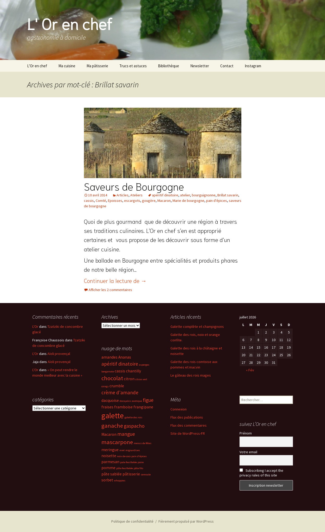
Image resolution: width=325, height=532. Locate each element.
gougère (149, 200)
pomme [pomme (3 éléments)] (108, 467)
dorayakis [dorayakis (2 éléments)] (125, 401)
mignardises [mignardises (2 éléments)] (132, 450)
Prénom (246, 433)
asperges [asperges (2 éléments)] (144, 364)
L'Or (35, 326)
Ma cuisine (66, 65)
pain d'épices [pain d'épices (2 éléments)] (139, 456)
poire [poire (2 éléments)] (141, 462)
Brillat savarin (227, 195)
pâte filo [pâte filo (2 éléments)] (138, 468)
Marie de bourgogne (188, 200)
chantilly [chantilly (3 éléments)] (133, 370)
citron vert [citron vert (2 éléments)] (141, 379)
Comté (101, 200)
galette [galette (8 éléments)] (112, 415)
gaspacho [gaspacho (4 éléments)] (134, 426)
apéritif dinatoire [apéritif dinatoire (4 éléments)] (119, 364)
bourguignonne (204, 195)
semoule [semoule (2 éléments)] (146, 474)
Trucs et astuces (133, 65)
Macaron (164, 200)
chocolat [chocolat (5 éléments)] (112, 378)
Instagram (253, 65)
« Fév (250, 370)
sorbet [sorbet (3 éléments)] (107, 479)
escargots (132, 200)
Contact (227, 65)
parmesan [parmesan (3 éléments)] (110, 461)
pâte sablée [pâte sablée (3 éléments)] (111, 473)
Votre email (248, 452)
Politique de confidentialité (132, 521)
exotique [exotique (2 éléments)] (137, 401)
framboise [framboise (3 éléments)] (123, 406)
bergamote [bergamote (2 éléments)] (107, 371)
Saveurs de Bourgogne (134, 186)
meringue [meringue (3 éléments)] (110, 449)
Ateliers (136, 195)
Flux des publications (186, 417)
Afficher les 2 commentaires (110, 289)
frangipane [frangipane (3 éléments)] (143, 406)
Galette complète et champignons (197, 326)
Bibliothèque (168, 65)
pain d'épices (216, 200)
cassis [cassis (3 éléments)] (120, 370)
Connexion (178, 409)
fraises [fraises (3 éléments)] (107, 406)
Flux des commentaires (188, 425)
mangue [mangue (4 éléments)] (126, 434)
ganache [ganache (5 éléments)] (112, 425)
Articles (122, 195)
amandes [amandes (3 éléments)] (109, 357)
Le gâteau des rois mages (190, 375)
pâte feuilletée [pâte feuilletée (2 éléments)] (124, 468)
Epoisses (115, 200)
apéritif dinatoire (165, 195)
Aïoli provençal (58, 353)
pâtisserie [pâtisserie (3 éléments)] (131, 473)
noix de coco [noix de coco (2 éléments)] (124, 456)
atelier (185, 195)
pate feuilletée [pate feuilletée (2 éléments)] (128, 462)
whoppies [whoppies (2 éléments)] (119, 480)
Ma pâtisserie (97, 65)
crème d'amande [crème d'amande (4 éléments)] (119, 392)
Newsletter (199, 65)
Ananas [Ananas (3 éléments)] (124, 357)
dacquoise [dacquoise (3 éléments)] (110, 400)
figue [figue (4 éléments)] (148, 400)
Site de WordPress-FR (187, 433)
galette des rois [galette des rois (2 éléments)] (133, 417)
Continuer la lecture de (115, 280)
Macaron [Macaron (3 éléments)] (108, 434)
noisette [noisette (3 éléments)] (108, 455)
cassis (89, 200)
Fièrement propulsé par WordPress (186, 521)
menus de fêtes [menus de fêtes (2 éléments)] (142, 443)
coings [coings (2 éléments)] (105, 386)
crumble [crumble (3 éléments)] (116, 385)
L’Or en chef (37, 65)
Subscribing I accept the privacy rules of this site (261, 472)
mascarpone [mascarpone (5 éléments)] (117, 442)
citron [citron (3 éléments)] (129, 378)
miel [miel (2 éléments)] (122, 450)
